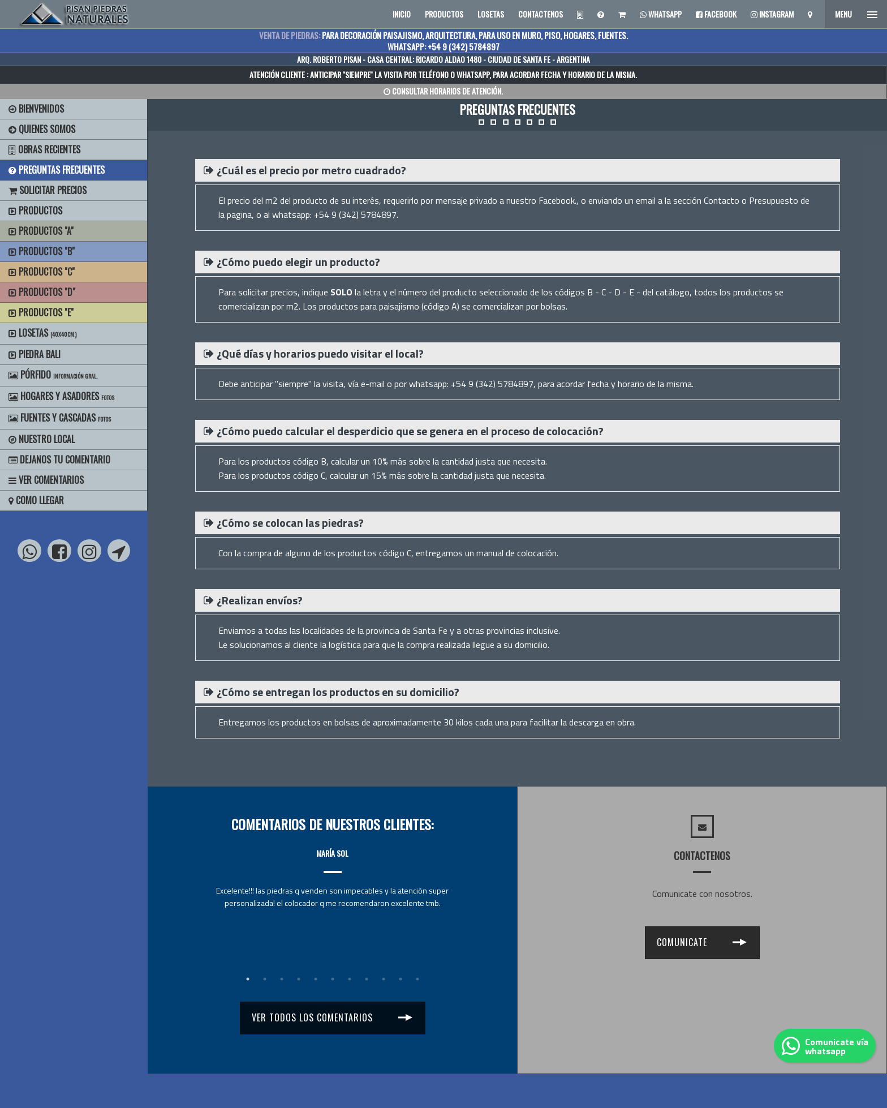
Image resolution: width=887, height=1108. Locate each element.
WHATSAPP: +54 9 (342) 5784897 (443, 46)
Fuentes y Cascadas (59, 417)
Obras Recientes (44, 149)
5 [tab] (315, 979)
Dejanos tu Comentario (59, 459)
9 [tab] (383, 979)
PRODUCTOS (444, 14)
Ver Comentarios (46, 480)
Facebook (716, 14)
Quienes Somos (41, 129)
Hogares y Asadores (61, 396)
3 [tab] (281, 979)
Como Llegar (36, 500)
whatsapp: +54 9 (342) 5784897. (335, 214)
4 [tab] (298, 979)
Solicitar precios (47, 190)
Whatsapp (661, 14)
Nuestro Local (41, 439)
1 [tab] (247, 979)
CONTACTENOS (540, 14)
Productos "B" (41, 251)
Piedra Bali (34, 354)
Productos (35, 210)
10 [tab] (400, 979)
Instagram (772, 14)
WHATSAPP (473, 74)
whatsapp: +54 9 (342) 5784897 (471, 383)
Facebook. (557, 200)
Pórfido (52, 374)
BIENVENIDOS (36, 108)
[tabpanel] (332, 868)
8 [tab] (366, 979)
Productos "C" (41, 271)
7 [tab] (349, 979)
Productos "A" (41, 231)
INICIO (402, 14)
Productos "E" (41, 312)
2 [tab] (264, 979)
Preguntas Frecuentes (56, 170)
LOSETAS (490, 14)
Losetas (42, 333)
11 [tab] (417, 979)
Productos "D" (41, 292)
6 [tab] (332, 979)
